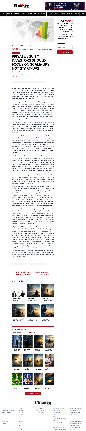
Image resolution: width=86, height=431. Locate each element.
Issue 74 (21, 423)
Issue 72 (21, 427)
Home (13, 48)
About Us (4, 408)
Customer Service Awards (59, 422)
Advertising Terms (6, 423)
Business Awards (56, 412)
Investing (43, 13)
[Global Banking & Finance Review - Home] (21, 6)
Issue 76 (21, 419)
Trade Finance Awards (75, 425)
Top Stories (3, 14)
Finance (23, 13)
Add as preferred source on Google (22, 76)
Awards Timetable (40, 410)
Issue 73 (21, 425)
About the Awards (40, 408)
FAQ (36, 421)
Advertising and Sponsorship (8, 410)
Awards (63, 13)
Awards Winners (39, 412)
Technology (36, 13)
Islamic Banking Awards (75, 412)
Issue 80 (21, 410)
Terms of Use (5, 421)
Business (16, 13)
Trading (50, 13)
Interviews (9, 13)
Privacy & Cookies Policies (8, 419)
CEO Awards (55, 420)
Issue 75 (21, 421)
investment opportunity (43, 168)
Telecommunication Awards (76, 421)
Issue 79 (21, 412)
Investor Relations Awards (75, 408)
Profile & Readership (6, 412)
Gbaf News (22, 71)
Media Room (39, 419)
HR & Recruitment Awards (75, 423)
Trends (82, 13)
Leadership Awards (74, 410)
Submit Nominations (40, 414)
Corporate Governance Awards (60, 429)
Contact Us (4, 414)
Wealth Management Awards (76, 429)
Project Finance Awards (75, 416)
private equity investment (27, 104)
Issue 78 (21, 414)
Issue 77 (21, 416)
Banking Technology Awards (59, 418)
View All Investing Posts (33, 393)
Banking (30, 13)
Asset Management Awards (59, 408)
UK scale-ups (37, 243)
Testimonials (38, 416)
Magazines (69, 13)
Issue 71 (20, 429)
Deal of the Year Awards (58, 427)
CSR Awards (55, 425)
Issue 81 (20, 408)
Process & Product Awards (76, 419)
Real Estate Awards (74, 414)
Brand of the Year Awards (58, 410)
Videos (56, 13)
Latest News (5, 416)
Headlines (76, 13)
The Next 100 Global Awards (76, 427)
